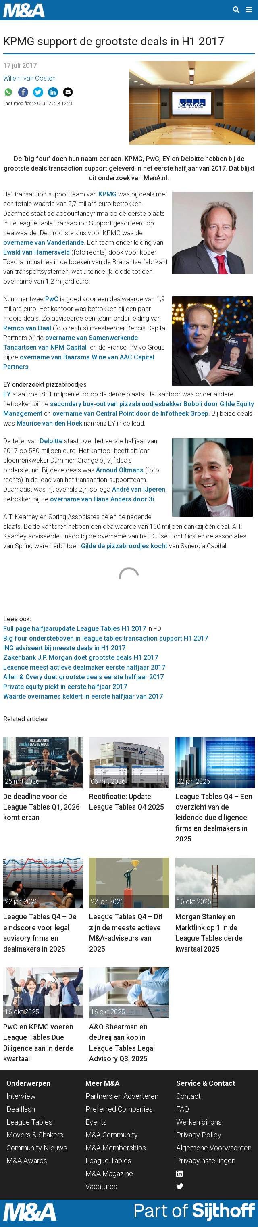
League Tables (29, 1122)
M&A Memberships (115, 1148)
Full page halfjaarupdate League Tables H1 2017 (74, 628)
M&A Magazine (109, 1173)
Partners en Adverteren (121, 1096)
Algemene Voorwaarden (214, 1148)
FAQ (182, 1109)
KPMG (107, 194)
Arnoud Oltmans (120, 470)
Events (96, 1122)
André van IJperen (138, 489)
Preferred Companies (119, 1109)
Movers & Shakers (34, 1135)
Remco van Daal (27, 328)
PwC (51, 299)
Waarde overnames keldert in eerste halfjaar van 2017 (83, 696)
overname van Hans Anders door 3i (102, 499)
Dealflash (20, 1109)
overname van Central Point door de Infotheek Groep (130, 413)
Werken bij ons (199, 1122)
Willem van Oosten (29, 78)
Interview (21, 1096)
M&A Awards (26, 1160)
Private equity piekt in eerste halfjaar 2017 (65, 687)
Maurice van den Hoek (49, 423)
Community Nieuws (36, 1148)
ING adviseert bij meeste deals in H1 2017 (64, 648)
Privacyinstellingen (205, 1160)
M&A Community (111, 1135)
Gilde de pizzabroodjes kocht (124, 546)
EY (7, 394)
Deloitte (51, 441)
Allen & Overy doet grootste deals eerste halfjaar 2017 (83, 677)
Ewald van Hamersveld (36, 252)
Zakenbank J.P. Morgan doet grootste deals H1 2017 (80, 657)
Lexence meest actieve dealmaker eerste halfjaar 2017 (84, 667)
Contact (188, 1096)
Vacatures (101, 1186)
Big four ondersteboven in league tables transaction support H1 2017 (105, 638)
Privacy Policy (198, 1135)
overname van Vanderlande (43, 242)
